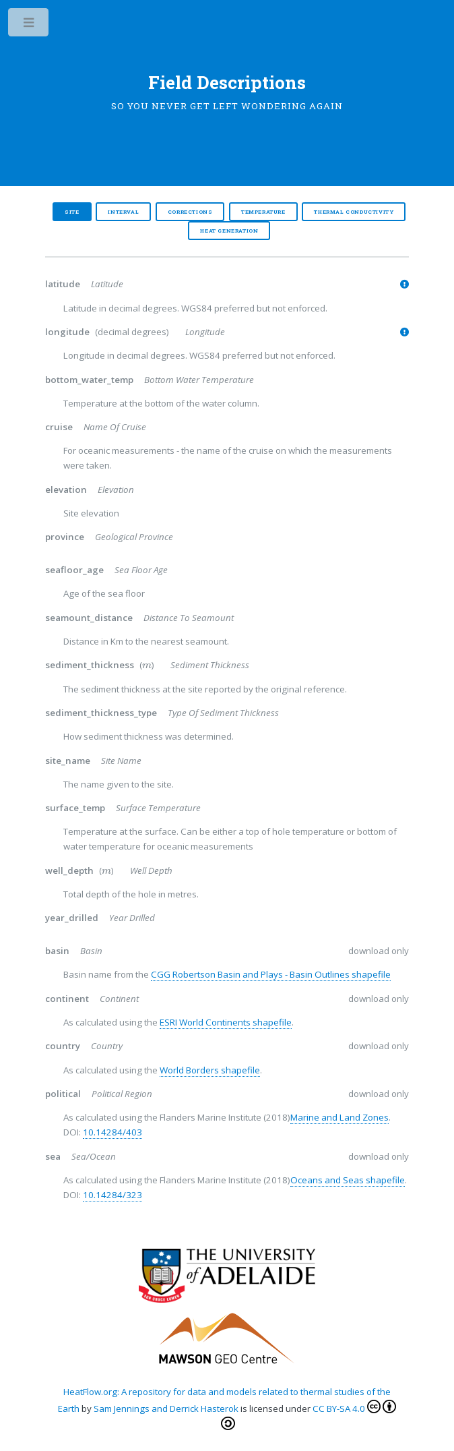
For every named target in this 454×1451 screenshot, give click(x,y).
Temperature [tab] (263, 211)
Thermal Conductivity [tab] (353, 211)
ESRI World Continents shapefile (226, 1022)
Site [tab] (72, 211)
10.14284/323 (112, 1195)
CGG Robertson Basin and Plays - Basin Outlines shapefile (271, 974)
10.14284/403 (112, 1132)
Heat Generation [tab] (229, 230)
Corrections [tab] (190, 211)
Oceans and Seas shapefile (347, 1180)
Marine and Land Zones (339, 1117)
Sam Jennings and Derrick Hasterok (165, 1408)
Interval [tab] (123, 211)
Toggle (29, 25)
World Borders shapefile (210, 1070)
